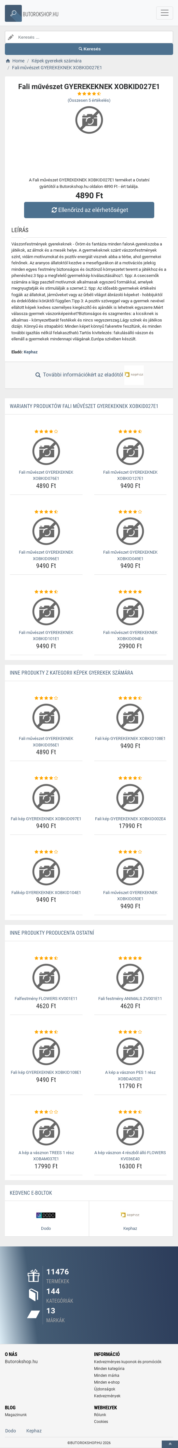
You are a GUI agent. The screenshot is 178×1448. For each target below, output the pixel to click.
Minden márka (106, 1375)
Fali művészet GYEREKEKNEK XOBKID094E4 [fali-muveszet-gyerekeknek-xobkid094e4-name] (130, 635)
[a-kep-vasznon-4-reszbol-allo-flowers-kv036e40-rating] (130, 1112)
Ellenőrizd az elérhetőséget (89, 209)
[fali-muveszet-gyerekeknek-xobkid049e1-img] (130, 531)
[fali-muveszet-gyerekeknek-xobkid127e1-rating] (130, 431)
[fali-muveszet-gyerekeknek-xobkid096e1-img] (46, 531)
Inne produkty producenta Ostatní (52, 933)
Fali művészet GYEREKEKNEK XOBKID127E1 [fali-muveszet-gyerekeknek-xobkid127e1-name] (130, 475)
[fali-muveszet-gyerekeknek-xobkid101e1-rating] (46, 592)
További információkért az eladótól (89, 375)
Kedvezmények (107, 1396)
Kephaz (31, 351)
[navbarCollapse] (164, 13)
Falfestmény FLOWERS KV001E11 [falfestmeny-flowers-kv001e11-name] (46, 998)
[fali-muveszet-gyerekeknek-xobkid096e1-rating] (46, 512)
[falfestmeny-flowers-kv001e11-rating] (46, 958)
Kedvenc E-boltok (31, 1193)
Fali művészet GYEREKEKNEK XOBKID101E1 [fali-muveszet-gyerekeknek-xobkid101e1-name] (46, 635)
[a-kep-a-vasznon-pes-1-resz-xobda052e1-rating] (130, 1032)
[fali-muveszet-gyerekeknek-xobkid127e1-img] (130, 451)
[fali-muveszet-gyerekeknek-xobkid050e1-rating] (130, 852)
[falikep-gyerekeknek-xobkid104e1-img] (46, 871)
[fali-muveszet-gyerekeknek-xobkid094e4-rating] (130, 592)
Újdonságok (104, 1389)
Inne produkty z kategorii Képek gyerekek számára (71, 673)
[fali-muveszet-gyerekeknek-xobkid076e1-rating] (46, 431)
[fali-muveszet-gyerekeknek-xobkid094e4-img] (130, 611)
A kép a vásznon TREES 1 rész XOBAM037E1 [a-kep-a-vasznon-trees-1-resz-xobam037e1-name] (46, 1156)
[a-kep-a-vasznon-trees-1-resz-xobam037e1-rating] (46, 1112)
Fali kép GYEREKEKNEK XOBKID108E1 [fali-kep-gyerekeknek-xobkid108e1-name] (130, 738)
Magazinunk (16, 1415)
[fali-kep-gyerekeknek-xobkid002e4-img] (130, 798)
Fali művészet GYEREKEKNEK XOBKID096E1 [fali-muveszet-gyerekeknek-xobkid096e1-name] (46, 555)
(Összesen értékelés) (89, 100)
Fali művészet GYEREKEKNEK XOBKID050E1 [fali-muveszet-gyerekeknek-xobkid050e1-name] (130, 896)
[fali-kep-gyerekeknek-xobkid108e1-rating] (130, 698)
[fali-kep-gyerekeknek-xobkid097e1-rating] (46, 778)
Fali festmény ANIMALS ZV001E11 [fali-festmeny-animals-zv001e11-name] (130, 998)
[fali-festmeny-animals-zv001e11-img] (130, 977)
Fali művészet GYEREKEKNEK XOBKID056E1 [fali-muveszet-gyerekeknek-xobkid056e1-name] (46, 741)
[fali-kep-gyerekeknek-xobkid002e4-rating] (130, 778)
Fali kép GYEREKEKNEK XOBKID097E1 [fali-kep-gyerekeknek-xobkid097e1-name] (46, 818)
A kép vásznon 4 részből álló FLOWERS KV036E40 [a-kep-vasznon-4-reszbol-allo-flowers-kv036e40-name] (130, 1156)
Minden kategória (109, 1368)
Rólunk (100, 1415)
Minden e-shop (107, 1382)
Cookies (101, 1421)
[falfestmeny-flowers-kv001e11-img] (46, 977)
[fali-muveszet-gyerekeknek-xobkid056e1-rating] (46, 698)
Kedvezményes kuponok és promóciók (127, 1362)
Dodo (10, 1430)
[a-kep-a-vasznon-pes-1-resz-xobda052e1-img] (130, 1051)
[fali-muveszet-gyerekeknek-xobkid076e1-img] (46, 451)
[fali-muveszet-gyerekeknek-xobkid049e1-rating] (130, 512)
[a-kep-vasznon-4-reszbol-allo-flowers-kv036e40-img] (130, 1131)
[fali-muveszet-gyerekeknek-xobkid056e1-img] (46, 717)
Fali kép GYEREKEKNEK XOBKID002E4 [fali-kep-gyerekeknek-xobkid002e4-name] (130, 818)
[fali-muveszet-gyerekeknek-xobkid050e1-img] (130, 871)
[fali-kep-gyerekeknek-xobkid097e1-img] (46, 798)
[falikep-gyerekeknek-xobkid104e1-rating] (46, 852)
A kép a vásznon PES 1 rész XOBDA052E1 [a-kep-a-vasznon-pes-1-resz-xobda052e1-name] (130, 1075)
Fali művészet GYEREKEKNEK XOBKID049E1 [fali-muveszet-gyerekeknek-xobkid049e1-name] (130, 555)
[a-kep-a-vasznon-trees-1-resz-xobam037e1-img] (46, 1131)
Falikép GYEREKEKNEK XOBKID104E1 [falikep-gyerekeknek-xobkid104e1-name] (46, 892)
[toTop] (170, 1444)
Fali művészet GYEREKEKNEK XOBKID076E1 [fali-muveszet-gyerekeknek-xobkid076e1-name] (46, 475)
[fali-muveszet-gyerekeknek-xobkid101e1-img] (46, 611)
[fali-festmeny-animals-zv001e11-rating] (130, 958)
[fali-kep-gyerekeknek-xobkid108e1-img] (130, 717)
